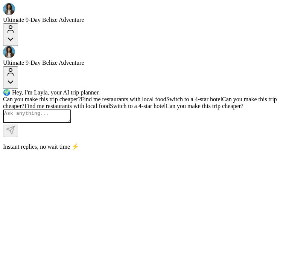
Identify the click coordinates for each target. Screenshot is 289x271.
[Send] (10, 133)
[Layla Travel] (144, 10)
